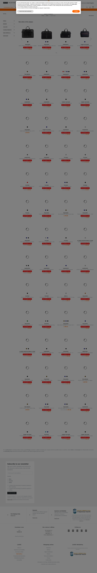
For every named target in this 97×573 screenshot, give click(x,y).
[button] (79, 3)
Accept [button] (76, 11)
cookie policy (74, 4)
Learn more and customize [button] (25, 11)
